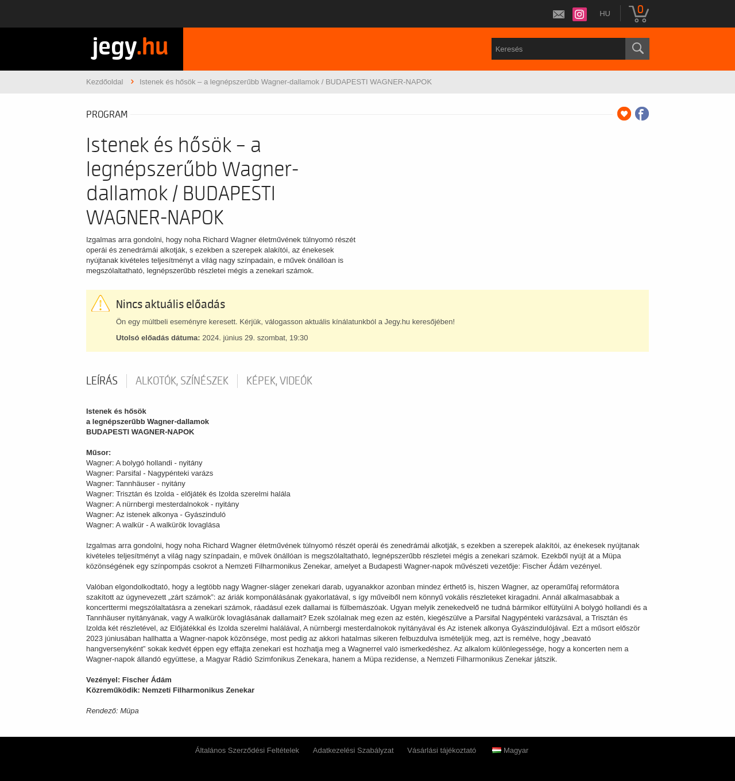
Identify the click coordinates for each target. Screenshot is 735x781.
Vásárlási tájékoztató (441, 750)
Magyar (510, 750)
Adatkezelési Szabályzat (353, 750)
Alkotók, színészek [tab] (182, 381)
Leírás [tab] (102, 381)
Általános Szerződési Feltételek (247, 750)
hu (604, 13)
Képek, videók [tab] (279, 381)
